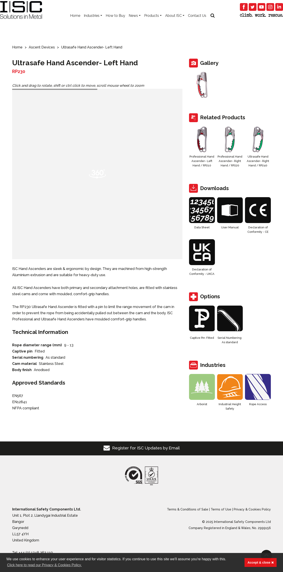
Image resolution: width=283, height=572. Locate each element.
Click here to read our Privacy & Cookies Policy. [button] (44, 565)
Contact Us (197, 22)
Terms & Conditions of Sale (187, 509)
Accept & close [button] (261, 562)
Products (151, 22)
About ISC (173, 22)
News (133, 22)
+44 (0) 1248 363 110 (36, 553)
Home (75, 22)
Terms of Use (221, 509)
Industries (91, 22)
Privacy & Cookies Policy (252, 509)
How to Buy (115, 22)
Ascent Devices (42, 47)
